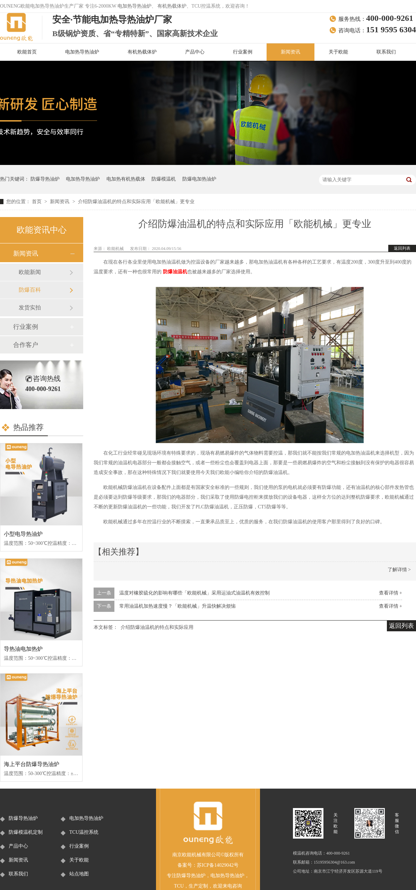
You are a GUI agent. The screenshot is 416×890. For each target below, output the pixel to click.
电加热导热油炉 (134, 6)
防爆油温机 (175, 271)
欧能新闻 (30, 272)
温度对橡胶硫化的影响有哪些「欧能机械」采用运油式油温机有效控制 (194, 593)
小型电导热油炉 (23, 534)
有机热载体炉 (172, 6)
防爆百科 (30, 290)
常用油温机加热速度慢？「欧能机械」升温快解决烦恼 (177, 606)
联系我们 (386, 52)
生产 (193, 886)
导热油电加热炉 (23, 649)
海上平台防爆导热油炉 (31, 764)
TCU (179, 886)
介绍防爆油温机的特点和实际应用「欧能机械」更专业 (136, 201)
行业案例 (242, 52)
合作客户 (25, 344)
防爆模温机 (163, 179)
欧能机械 (116, 248)
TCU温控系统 (83, 832)
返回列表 (402, 248)
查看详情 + (390, 593)
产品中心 (195, 52)
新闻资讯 (290, 52)
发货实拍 (30, 307)
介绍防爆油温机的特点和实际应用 (157, 627)
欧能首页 (27, 52)
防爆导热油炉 (45, 179)
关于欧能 (338, 52)
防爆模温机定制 (26, 832)
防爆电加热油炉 (199, 179)
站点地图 (79, 873)
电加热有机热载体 (125, 179)
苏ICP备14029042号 (218, 865)
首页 (37, 201)
